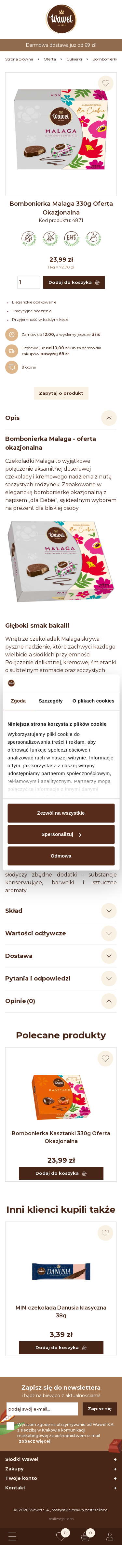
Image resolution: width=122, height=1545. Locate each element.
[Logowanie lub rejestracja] (109, 1536)
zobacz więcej (34, 1441)
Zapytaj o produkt (61, 393)
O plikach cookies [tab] (94, 700)
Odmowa (61, 856)
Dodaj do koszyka (61, 1173)
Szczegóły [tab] (50, 700)
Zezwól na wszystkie (61, 813)
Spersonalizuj (61, 834)
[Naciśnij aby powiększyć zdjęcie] (61, 128)
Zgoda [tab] (18, 700)
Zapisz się (100, 1408)
